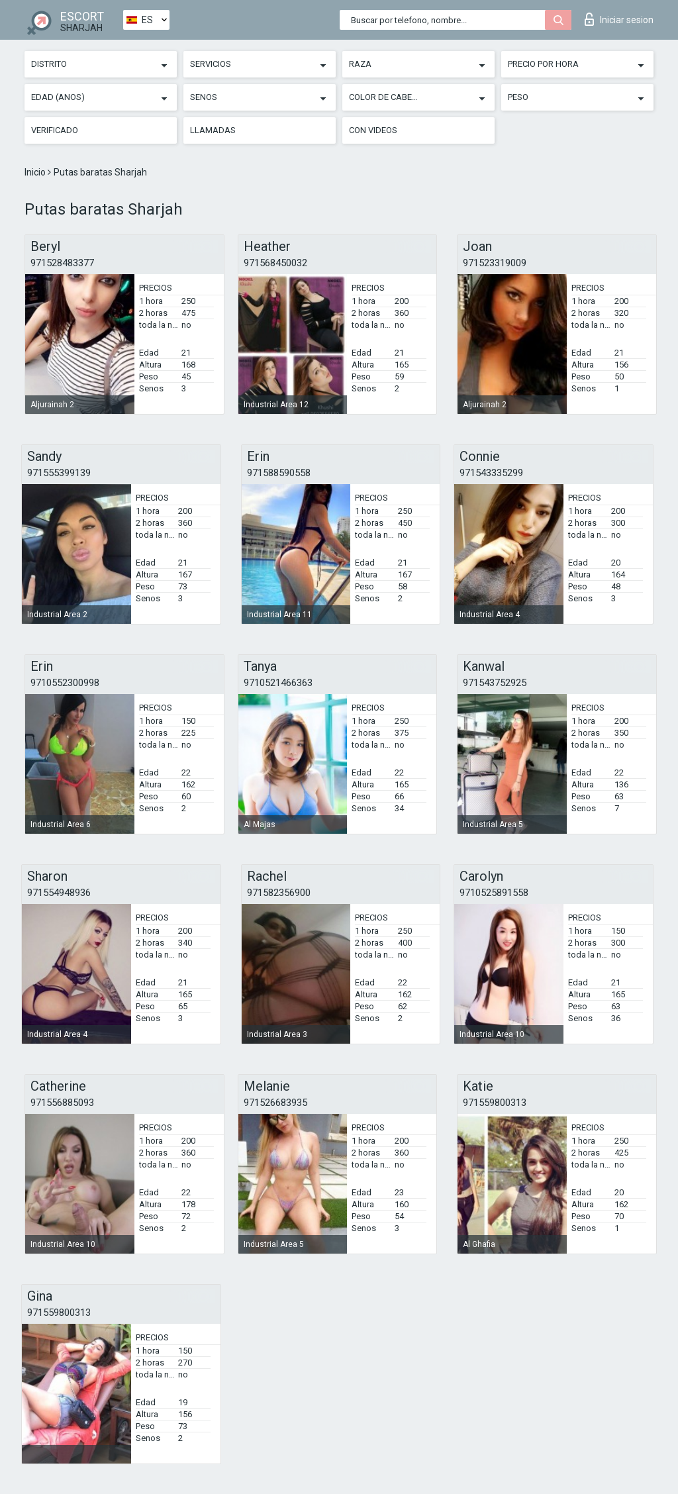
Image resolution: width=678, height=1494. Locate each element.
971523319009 (494, 263)
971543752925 (494, 683)
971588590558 (279, 473)
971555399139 (59, 473)
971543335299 (491, 473)
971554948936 (59, 893)
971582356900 (279, 893)
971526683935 (275, 1103)
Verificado (54, 130)
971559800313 (494, 1103)
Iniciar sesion (619, 19)
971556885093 (62, 1103)
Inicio (36, 172)
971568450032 (275, 263)
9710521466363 (278, 683)
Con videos (373, 130)
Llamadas (213, 130)
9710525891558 (494, 893)
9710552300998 (64, 683)
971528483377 (62, 263)
